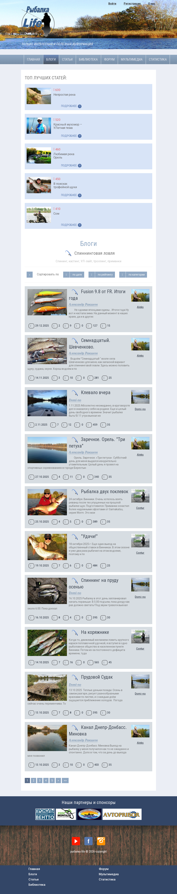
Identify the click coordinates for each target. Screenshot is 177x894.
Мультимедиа (131, 59)
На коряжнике (95, 632)
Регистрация (132, 3)
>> (65, 780)
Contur (140, 507)
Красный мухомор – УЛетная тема (67, 126)
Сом (56, 213)
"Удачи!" (89, 536)
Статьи (67, 59)
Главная (33, 59)
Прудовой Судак (97, 677)
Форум (109, 59)
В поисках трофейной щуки (65, 185)
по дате (77, 274)
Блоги (51, 59)
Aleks (140, 307)
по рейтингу (105, 274)
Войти (112, 3)
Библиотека (88, 59)
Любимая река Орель (63, 155)
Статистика (158, 59)
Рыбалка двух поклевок (104, 491)
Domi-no (140, 409)
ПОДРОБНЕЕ (71, 106)
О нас (151, 3)
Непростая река (64, 94)
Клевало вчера (95, 392)
